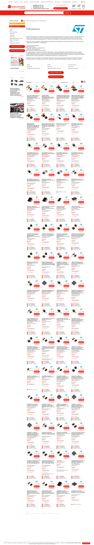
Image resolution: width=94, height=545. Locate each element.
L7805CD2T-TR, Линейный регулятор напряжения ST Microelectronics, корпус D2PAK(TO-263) (33, 291)
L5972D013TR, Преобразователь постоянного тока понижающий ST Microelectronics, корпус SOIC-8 (48, 234)
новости (16, 1)
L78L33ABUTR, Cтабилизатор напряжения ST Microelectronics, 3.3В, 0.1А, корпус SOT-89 (33, 405)
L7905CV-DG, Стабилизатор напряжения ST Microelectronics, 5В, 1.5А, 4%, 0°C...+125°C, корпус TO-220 (48, 434)
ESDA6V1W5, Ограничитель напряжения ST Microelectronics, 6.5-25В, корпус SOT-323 (33, 207)
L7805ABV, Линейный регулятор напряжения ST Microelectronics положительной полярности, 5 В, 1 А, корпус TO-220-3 (78, 263)
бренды (26, 1)
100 (77, 82)
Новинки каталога (13, 23)
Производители (34, 20)
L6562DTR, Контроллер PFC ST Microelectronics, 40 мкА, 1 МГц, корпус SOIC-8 (32, 263)
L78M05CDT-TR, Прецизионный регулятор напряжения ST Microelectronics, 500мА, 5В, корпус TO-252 (63, 405)
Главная (28, 20)
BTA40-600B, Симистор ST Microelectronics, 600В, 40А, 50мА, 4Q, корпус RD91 (48, 180)
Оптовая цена (46, 82)
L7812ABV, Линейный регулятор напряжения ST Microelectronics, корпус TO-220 (62, 291)
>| (59, 513)
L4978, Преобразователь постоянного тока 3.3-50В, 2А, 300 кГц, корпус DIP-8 (77, 207)
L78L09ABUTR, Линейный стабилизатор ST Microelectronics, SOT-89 (48, 377)
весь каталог (15, 20)
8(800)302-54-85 (36, 7)
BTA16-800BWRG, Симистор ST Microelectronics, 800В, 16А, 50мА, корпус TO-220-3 (77, 153)
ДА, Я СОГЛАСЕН (86, 543)
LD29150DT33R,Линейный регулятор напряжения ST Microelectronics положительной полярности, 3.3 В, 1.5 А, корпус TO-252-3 (78, 462)
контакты (74, 1)
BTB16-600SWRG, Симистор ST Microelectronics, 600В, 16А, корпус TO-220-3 (77, 180)
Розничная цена (37, 82)
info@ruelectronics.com (39, 8)
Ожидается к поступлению (15, 26)
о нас (21, 1)
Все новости (21, 71)
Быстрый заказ (36, 121)
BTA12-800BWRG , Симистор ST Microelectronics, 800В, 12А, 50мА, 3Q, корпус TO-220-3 (48, 153)
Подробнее (22, 55)
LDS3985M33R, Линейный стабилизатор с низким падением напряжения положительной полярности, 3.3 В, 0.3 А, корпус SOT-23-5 (63, 492)
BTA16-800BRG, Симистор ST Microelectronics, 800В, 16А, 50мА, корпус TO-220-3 (63, 153)
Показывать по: (64, 82)
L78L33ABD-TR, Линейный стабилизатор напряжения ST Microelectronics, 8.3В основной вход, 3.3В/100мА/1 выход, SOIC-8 (78, 377)
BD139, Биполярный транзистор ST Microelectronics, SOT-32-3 (63, 124)
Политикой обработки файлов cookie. (73, 542)
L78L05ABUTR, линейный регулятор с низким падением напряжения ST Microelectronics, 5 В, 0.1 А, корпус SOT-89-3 (48, 348)
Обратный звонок (60, 5)
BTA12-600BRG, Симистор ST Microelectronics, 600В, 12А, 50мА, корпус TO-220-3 (77, 124)
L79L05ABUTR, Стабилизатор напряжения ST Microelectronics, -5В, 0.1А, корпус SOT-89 (63, 433)
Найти (67, 12)
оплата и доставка (34, 1)
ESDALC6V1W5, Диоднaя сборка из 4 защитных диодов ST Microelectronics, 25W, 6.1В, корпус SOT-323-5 (48, 208)
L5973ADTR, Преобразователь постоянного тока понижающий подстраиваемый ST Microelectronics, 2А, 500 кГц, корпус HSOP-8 (63, 235)
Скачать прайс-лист (61, 8)
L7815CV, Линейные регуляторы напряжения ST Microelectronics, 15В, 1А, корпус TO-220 (63, 319)
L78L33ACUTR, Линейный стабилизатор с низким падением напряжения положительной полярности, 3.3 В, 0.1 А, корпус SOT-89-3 (48, 406)
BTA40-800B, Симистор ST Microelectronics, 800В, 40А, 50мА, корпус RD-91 (63, 180)
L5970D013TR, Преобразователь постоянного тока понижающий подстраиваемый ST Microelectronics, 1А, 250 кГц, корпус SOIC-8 (33, 235)
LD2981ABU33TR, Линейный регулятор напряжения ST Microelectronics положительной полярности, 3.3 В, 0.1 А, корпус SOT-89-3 (33, 492)
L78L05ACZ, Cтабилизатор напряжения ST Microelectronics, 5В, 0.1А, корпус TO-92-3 (33, 377)
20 (70, 82)
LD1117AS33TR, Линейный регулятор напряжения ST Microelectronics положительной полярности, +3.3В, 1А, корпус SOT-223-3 (78, 434)
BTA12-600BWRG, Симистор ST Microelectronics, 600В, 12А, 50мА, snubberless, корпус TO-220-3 (33, 153)
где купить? (58, 1)
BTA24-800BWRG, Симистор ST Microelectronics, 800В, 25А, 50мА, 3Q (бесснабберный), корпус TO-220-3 (33, 180)
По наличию (54, 82)
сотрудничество (66, 1)
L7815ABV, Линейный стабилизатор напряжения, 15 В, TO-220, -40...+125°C (48, 319)
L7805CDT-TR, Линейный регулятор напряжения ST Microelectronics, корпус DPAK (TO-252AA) (48, 291)
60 (73, 82)
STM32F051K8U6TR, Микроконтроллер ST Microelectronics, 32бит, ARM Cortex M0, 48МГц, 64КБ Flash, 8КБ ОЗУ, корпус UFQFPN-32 (48, 97)
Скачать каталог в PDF (17, 50)
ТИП (24, 20)
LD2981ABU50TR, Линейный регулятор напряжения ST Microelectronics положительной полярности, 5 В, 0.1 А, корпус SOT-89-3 (48, 492)
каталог (10, 1)
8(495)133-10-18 (36, 5)
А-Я (22, 20)
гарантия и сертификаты (47, 1)
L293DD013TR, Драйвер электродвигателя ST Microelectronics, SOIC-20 (62, 207)
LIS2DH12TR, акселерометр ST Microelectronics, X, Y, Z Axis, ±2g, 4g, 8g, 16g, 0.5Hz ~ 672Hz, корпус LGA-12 (78, 492)
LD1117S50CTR (60, 460)
